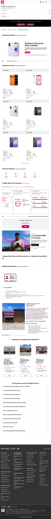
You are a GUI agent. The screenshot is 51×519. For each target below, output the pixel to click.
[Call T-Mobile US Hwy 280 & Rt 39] (26, 10)
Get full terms (43, 55)
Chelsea (14, 29)
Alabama (10, 29)
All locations (4, 29)
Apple (41, 315)
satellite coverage (30, 313)
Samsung (45, 315)
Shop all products (26, 163)
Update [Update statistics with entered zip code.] (25, 226)
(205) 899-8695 (40, 368)
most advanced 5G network (32, 311)
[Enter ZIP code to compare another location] (25, 223)
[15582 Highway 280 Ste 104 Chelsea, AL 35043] (26, 13)
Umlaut (11, 186)
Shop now (27, 52)
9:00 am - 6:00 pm (42, 366)
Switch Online (30, 24)
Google (29, 316)
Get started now (35, 244)
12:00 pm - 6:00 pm (9, 367)
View (9, 375)
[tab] (25, 386)
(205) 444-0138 (8, 369)
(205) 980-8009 (24, 368)
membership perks (42, 308)
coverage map (30, 186)
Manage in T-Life (21, 24)
